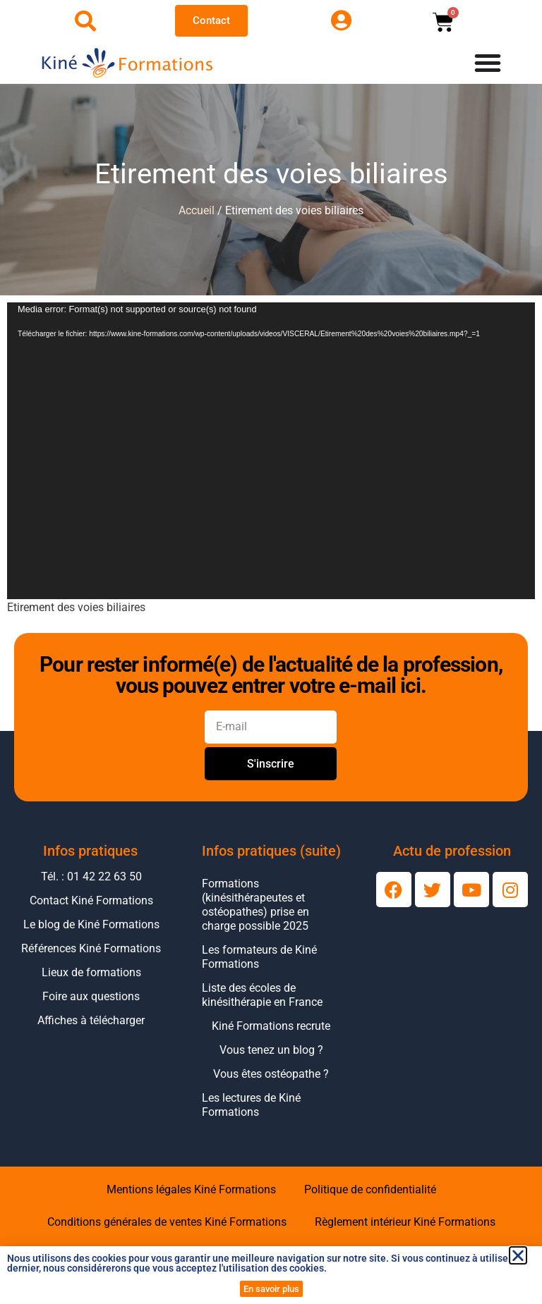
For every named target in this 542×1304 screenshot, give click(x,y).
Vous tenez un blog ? (271, 1050)
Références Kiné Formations (91, 948)
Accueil (197, 210)
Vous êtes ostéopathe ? (271, 1074)
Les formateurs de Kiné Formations (259, 957)
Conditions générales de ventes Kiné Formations (167, 1222)
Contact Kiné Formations (91, 900)
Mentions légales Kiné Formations (191, 1189)
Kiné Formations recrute (271, 1026)
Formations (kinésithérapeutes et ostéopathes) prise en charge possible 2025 (255, 905)
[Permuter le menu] (488, 63)
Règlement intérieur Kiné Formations (405, 1222)
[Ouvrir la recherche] (85, 21)
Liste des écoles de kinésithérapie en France (262, 995)
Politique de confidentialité (370, 1189)
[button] (518, 1255)
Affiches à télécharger (91, 1020)
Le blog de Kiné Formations (91, 924)
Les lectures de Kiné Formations (251, 1105)
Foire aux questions (91, 996)
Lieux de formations (91, 972)
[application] (271, 450)
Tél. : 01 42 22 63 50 (91, 876)
